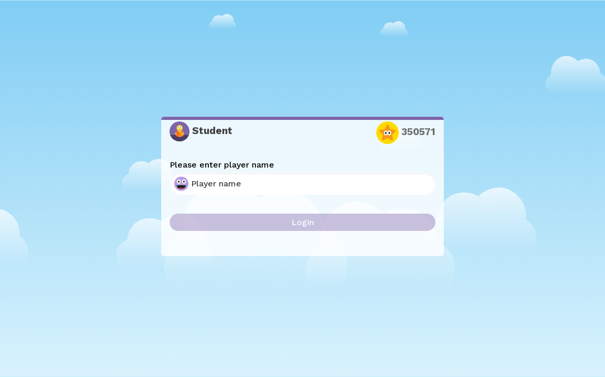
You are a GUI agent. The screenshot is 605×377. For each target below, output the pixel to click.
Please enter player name (222, 165)
